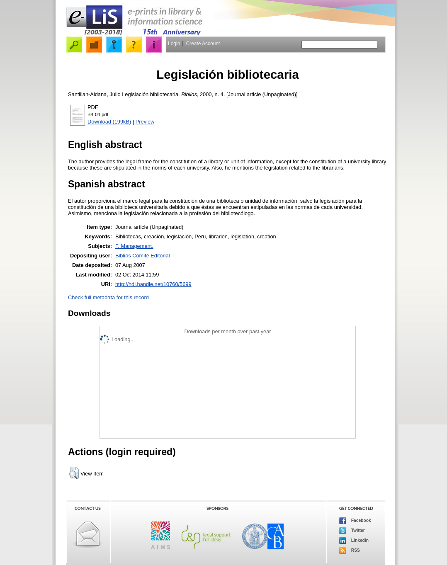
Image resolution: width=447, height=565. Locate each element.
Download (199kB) (109, 122)
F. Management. (134, 246)
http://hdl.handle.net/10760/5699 (153, 284)
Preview (145, 122)
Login (174, 43)
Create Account (203, 43)
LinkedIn (354, 540)
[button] (74, 473)
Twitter (352, 530)
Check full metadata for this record (108, 297)
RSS (349, 550)
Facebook (355, 520)
